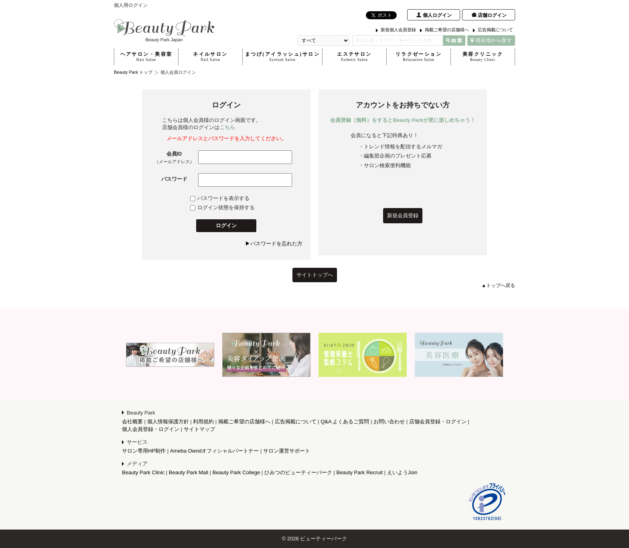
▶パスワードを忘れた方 (273, 244)
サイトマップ (199, 429)
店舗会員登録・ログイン (438, 422)
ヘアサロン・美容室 (146, 57)
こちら (227, 127)
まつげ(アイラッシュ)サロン (282, 57)
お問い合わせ (389, 422)
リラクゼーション (418, 57)
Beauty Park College (236, 472)
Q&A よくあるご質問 (345, 422)
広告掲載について (495, 29)
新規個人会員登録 (398, 29)
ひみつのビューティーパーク (298, 472)
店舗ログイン (492, 15)
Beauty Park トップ (133, 72)
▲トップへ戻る (498, 285)
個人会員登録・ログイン (150, 429)
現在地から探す (491, 40)
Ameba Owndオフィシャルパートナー (214, 451)
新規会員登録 (402, 215)
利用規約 (203, 422)
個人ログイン (437, 15)
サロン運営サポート (286, 451)
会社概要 (132, 422)
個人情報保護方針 (168, 422)
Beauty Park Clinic (143, 472)
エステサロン (354, 57)
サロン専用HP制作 (144, 451)
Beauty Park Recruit (360, 472)
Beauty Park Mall (188, 472)
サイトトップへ (314, 275)
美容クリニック (482, 57)
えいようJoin (402, 472)
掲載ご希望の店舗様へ (447, 29)
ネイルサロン (210, 57)
